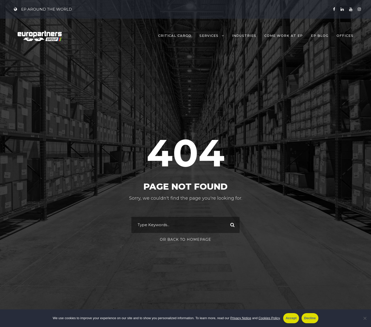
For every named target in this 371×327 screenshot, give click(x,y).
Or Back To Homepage (185, 239)
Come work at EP (283, 36)
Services (208, 36)
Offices (345, 36)
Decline (310, 318)
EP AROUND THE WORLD (43, 9)
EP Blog (319, 36)
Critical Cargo (174, 36)
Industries (244, 36)
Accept (291, 318)
